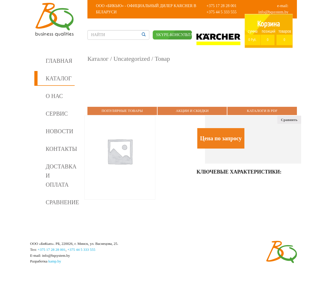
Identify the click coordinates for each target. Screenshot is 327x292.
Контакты (60, 149)
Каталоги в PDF (262, 111)
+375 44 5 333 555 (221, 12)
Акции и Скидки (192, 111)
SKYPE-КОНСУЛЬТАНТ (174, 35)
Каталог (59, 78)
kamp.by (54, 261)
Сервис (57, 113)
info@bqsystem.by (273, 12)
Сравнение (60, 202)
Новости (59, 131)
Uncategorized (132, 58)
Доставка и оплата (60, 175)
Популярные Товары (122, 111)
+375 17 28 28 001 (221, 6)
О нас (54, 96)
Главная (59, 61)
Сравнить (289, 120)
